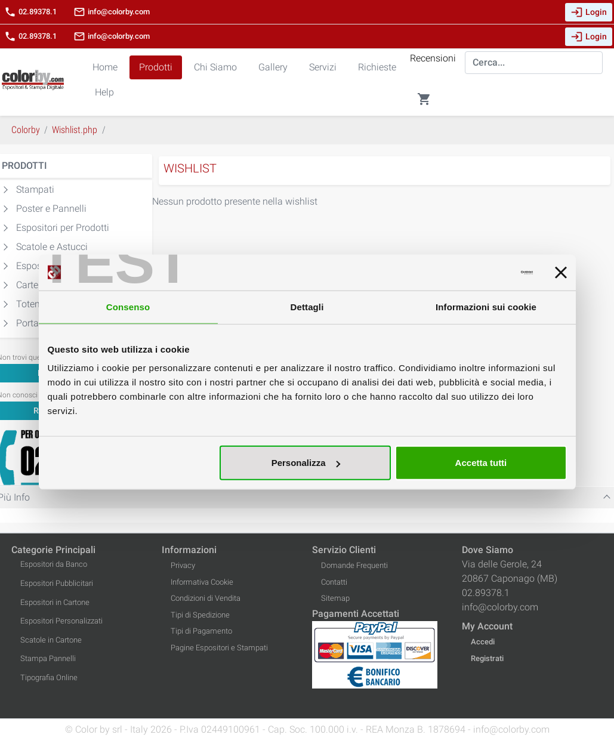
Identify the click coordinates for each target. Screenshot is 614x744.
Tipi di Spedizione (200, 614)
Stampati (35, 189)
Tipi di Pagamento (201, 630)
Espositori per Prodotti (62, 227)
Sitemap (335, 598)
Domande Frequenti (354, 565)
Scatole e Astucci (52, 246)
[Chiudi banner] (561, 272)
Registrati (487, 658)
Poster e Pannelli (51, 208)
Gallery (273, 67)
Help (104, 92)
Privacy (183, 565)
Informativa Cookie (202, 582)
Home (105, 67)
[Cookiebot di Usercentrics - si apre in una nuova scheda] (480, 272)
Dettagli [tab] (307, 306)
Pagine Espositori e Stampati (219, 647)
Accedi (483, 641)
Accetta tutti (481, 463)
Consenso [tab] (128, 306)
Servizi (323, 67)
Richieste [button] (377, 67)
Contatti (334, 582)
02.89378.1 (30, 12)
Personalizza (305, 463)
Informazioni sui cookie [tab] (486, 306)
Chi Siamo (215, 67)
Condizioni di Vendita (205, 598)
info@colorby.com (111, 12)
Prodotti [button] (155, 67)
